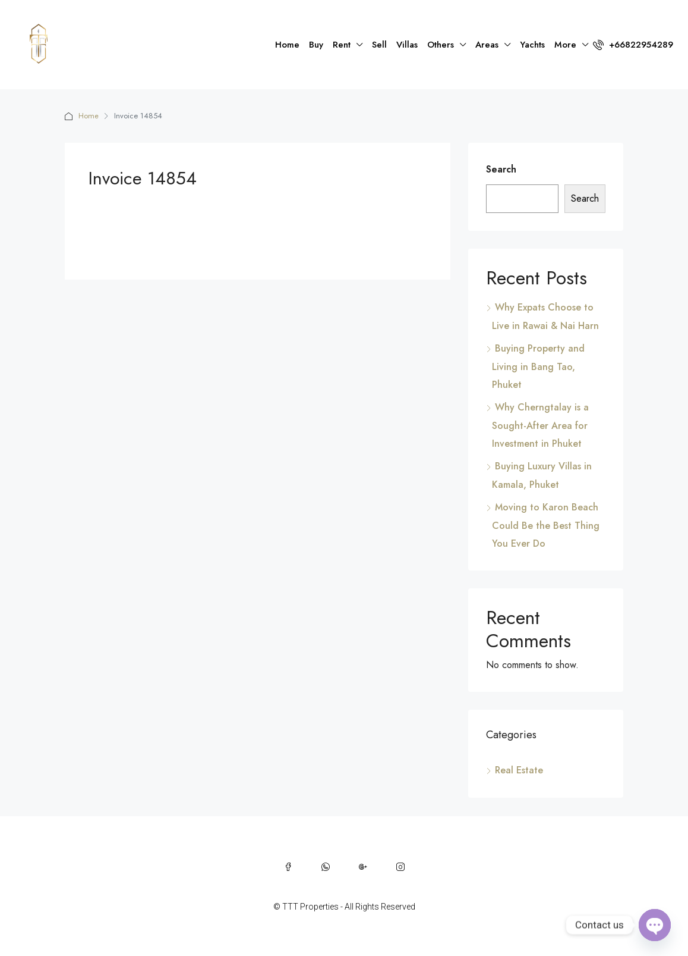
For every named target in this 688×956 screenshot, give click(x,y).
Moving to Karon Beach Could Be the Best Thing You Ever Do (545, 525)
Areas (486, 44)
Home (287, 44)
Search (501, 169)
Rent (342, 44)
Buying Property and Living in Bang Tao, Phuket (538, 366)
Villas (407, 44)
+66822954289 (633, 44)
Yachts (532, 44)
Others (440, 44)
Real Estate (519, 770)
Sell (379, 44)
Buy (316, 44)
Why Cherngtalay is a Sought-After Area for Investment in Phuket (540, 425)
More (565, 44)
